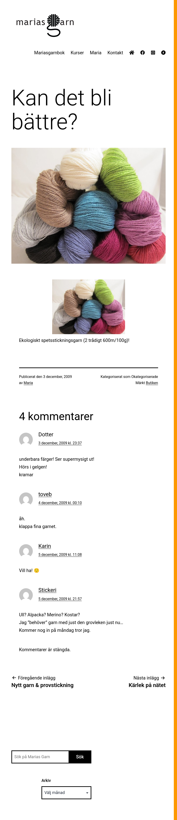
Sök (80, 757)
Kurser (77, 52)
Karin (44, 546)
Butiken (152, 383)
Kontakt (115, 52)
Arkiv (46, 780)
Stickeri (47, 590)
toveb (45, 494)
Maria (95, 52)
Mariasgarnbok (49, 52)
